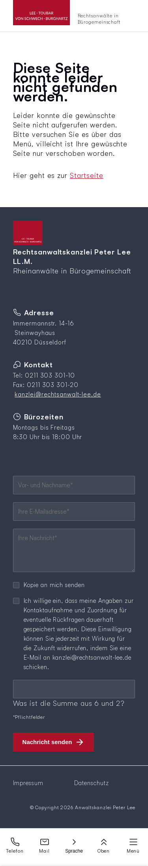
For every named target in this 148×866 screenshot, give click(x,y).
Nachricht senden (47, 742)
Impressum (28, 783)
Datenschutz (91, 783)
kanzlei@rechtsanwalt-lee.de (58, 394)
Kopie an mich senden (54, 585)
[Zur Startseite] (74, 15)
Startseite (86, 175)
